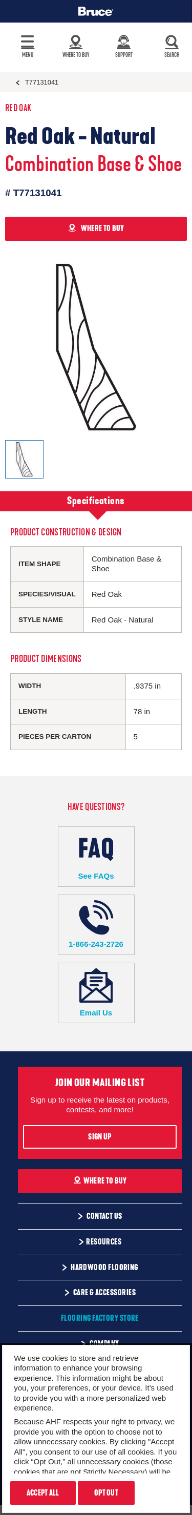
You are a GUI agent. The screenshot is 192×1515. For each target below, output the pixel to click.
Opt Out (106, 1493)
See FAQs (96, 856)
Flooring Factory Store (100, 1318)
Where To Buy (100, 1181)
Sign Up (99, 1137)
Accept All (43, 1493)
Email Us (96, 992)
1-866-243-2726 (96, 924)
